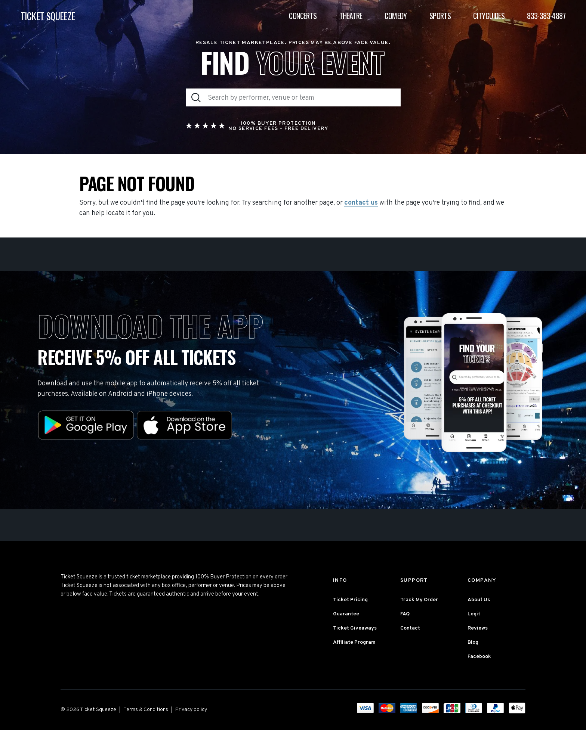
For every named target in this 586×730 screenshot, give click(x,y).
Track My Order (419, 600)
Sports (440, 15)
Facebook (479, 656)
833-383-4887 (546, 15)
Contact (410, 628)
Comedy (396, 15)
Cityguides (489, 15)
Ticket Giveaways (355, 628)
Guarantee (346, 614)
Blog (473, 642)
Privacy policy (191, 709)
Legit (474, 614)
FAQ (405, 614)
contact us (361, 203)
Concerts (303, 15)
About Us (479, 600)
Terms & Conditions (145, 709)
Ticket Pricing (350, 600)
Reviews (478, 628)
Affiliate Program (354, 642)
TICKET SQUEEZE (48, 16)
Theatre (351, 15)
